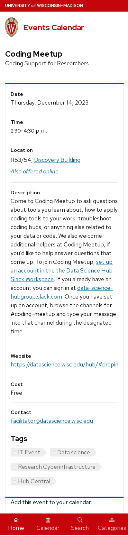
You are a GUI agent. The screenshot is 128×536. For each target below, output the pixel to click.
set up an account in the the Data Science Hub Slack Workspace (62, 270)
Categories (112, 524)
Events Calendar (53, 27)
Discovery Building (57, 159)
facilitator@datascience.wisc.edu (52, 420)
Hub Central (34, 481)
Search (80, 524)
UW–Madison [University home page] (44, 5)
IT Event (29, 452)
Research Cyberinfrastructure (57, 466)
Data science (73, 452)
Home (16, 524)
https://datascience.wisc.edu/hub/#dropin (64, 364)
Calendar (47, 524)
